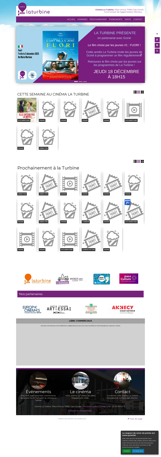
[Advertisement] (80, 345)
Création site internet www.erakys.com (72, 419)
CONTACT (137, 19)
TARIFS (128, 19)
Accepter (127, 451)
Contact (103, 406)
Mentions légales (90, 406)
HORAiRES (82, 19)
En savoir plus (138, 451)
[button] (19, 54)
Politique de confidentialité (80, 411)
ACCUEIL (71, 19)
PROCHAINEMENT (98, 19)
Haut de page (135, 419)
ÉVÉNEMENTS (115, 19)
